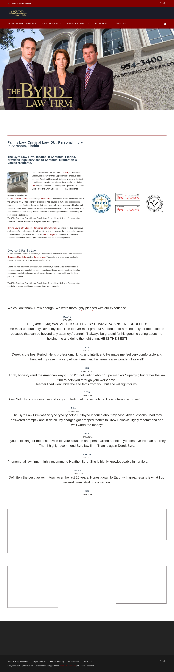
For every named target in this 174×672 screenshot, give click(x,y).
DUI (33, 185)
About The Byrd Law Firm (20, 24)
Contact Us (120, 24)
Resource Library (77, 24)
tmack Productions (68, 666)
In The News (101, 24)
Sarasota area (39, 257)
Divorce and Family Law (21, 199)
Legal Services (50, 24)
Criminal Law (12, 228)
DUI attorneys (26, 228)
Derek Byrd (66, 172)
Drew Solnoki (51, 228)
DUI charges (49, 234)
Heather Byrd (46, 199)
